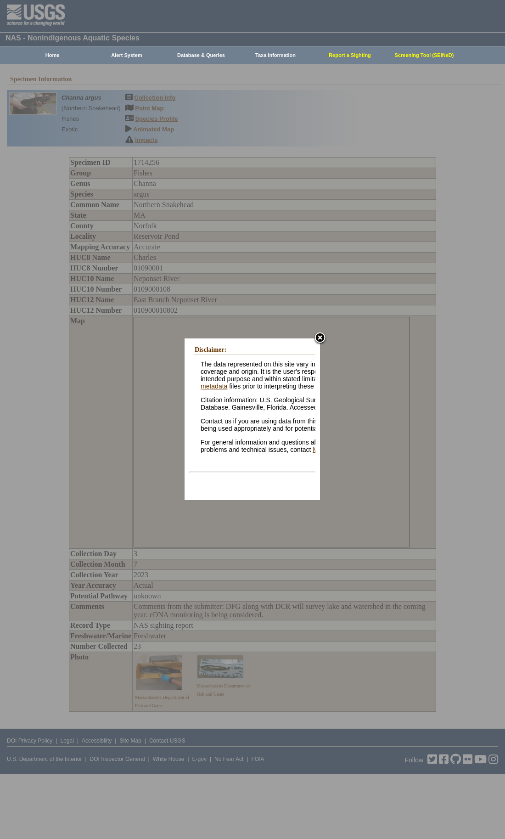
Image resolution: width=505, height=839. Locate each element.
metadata (214, 386)
